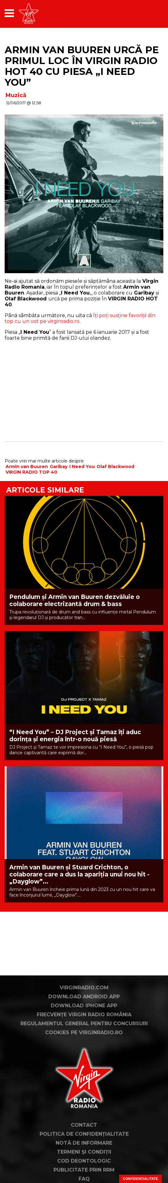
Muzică (16, 95)
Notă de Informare (84, 1143)
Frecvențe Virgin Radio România (84, 1014)
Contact (84, 1125)
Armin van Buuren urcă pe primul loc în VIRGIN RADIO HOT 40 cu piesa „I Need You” (82, 66)
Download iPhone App (84, 1006)
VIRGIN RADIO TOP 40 (31, 472)
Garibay (58, 466)
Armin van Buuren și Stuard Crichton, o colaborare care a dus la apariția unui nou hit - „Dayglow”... (79, 874)
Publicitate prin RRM (84, 1170)
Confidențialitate (140, 1179)
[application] (148, 13)
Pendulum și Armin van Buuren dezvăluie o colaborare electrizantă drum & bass (74, 600)
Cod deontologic (84, 1161)
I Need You (82, 466)
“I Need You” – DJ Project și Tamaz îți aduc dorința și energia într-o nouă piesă (75, 736)
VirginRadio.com (84, 988)
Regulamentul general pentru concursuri (84, 1023)
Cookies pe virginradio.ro (84, 1032)
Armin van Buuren (27, 466)
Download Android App (84, 997)
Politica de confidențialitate (84, 1134)
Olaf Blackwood (115, 466)
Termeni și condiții (84, 1152)
